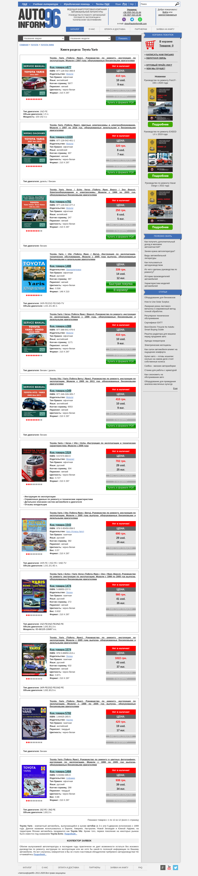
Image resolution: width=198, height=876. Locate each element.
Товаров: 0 (166, 45)
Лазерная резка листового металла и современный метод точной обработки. (160, 309)
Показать (123, 38)
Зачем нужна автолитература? (160, 251)
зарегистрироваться (167, 15)
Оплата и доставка (114, 29)
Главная (24, 45)
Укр (131, 4)
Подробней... (70, 834)
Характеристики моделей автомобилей (157, 284)
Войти (165, 12)
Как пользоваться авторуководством (154, 263)
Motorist (69, 74)
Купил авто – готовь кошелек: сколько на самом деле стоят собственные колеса (159, 359)
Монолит (70, 459)
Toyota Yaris (47, 45)
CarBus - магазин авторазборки (160, 366)
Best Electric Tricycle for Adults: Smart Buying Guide (160, 328)
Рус (125, 4)
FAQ (140, 867)
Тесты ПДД (102, 4)
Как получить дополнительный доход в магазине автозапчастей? (160, 244)
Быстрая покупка (121, 284)
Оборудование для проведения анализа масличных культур (160, 382)
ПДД (24, 4)
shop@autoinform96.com (135, 23)
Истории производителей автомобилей (157, 277)
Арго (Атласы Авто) (75, 531)
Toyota (34, 45)
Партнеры (94, 867)
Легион (69, 592)
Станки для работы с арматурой (161, 370)
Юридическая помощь (77, 4)
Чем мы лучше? (155, 68)
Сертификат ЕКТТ (154, 322)
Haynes (69, 720)
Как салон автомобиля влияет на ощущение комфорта (161, 350)
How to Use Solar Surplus (157, 302)
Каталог (75, 29)
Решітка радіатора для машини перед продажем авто (160, 335)
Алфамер (70, 778)
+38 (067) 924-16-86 (132, 15)
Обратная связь (156, 58)
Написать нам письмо (160, 54)
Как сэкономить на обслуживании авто (154, 375)
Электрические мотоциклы (158, 345)
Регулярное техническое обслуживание (157, 317)
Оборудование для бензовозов (160, 297)
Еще (175, 388)
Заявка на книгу (165, 29)
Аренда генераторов (155, 341)
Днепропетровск (73, 269)
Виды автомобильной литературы (155, 256)
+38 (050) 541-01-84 (132, 12)
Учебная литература (45, 4)
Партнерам (141, 29)
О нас (92, 29)
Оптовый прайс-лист (159, 65)
